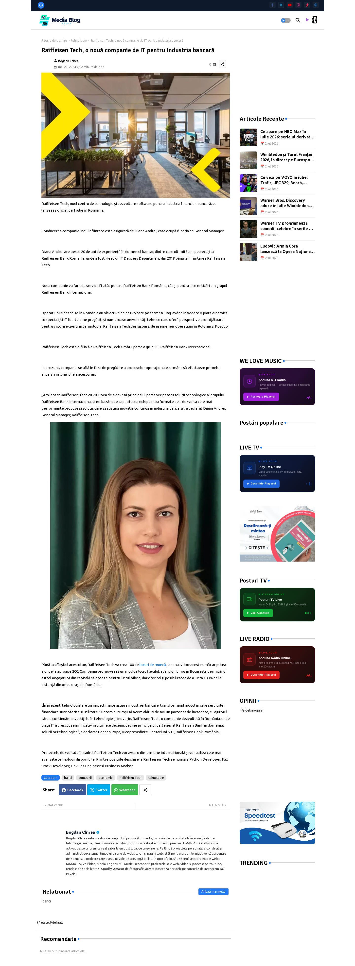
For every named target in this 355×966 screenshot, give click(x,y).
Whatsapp (127, 790)
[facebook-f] (272, 5)
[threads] (316, 5)
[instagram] (298, 5)
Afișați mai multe (213, 891)
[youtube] (290, 5)
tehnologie (79, 40)
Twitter (101, 790)
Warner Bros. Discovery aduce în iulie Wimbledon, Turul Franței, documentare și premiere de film (286, 203)
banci (68, 777)
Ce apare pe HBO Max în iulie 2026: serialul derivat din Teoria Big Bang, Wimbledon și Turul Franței (286, 134)
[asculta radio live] (307, 20)
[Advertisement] (277, 69)
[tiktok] (307, 5)
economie (106, 777)
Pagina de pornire (54, 40)
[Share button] (145, 789)
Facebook (75, 790)
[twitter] (281, 5)
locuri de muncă (153, 665)
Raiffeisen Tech (131, 777)
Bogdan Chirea (80, 832)
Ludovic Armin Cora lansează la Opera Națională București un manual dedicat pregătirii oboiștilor (287, 249)
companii (85, 777)
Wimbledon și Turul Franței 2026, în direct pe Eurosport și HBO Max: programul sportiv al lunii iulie (287, 157)
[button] (286, 20)
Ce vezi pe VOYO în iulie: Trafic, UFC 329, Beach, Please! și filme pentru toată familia (287, 180)
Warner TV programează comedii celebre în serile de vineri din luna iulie (287, 226)
